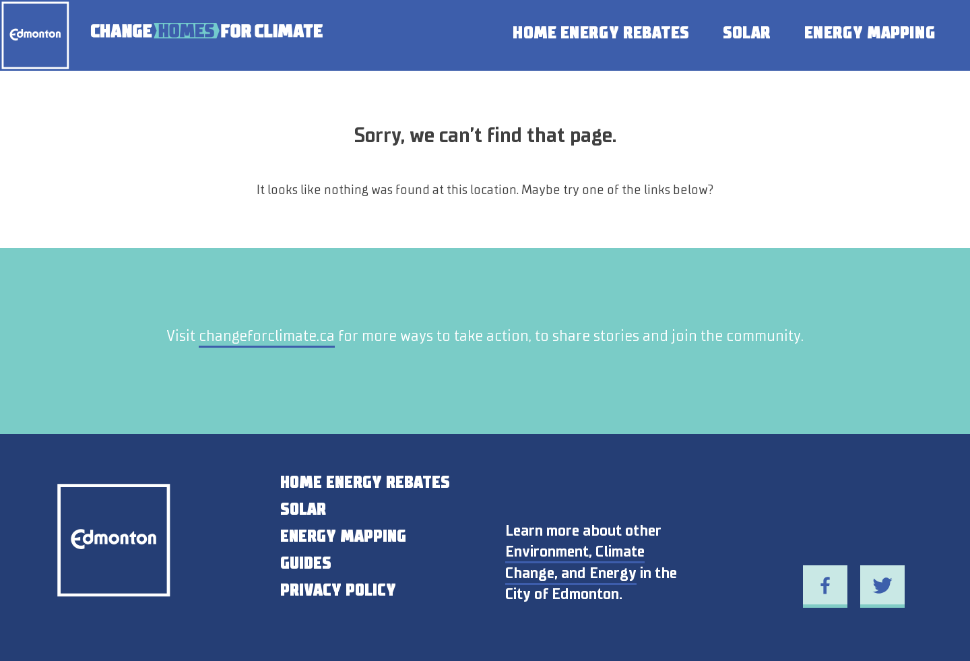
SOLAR (303, 509)
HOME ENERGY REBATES (365, 482)
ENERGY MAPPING (343, 536)
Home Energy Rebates (601, 32)
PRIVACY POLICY (338, 590)
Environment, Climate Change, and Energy (575, 561)
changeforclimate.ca (267, 335)
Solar (747, 32)
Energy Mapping (870, 32)
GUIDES (305, 563)
